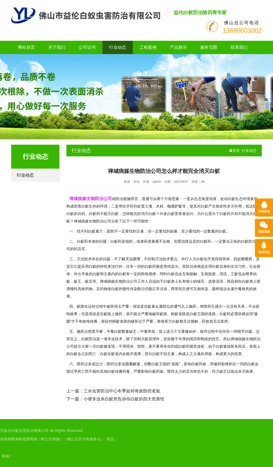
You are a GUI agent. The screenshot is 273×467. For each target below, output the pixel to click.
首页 (234, 150)
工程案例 (147, 47)
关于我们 (56, 47)
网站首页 (26, 47)
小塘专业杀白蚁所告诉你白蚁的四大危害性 (123, 399)
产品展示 (178, 47)
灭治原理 (132, 259)
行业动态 (117, 47)
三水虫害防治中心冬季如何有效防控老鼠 (121, 391)
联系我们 (239, 47)
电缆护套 (174, 206)
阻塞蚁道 (132, 364)
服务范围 (208, 47)
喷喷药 (246, 259)
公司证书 (87, 47)
